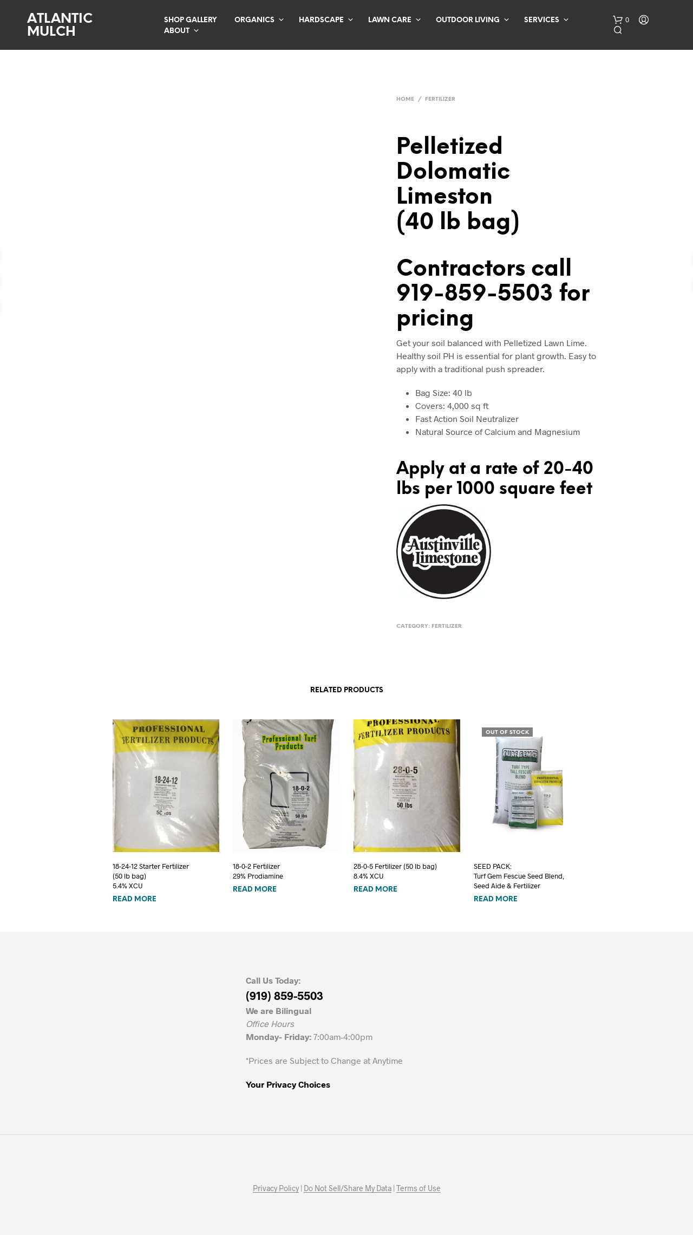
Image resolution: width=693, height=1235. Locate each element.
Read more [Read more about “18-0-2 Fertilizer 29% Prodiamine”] (255, 889)
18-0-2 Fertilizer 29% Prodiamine (258, 871)
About (176, 31)
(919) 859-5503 (284, 995)
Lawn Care (389, 20)
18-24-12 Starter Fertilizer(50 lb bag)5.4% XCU (151, 876)
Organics (254, 20)
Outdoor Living (468, 20)
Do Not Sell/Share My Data (347, 1188)
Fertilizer (440, 99)
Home (405, 99)
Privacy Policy (276, 1188)
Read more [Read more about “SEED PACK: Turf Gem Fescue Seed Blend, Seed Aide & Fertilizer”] (496, 899)
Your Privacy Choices (288, 1084)
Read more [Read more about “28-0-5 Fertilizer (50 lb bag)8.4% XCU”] (375, 889)
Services (541, 20)
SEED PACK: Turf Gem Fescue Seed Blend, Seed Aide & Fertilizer (519, 876)
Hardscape (321, 20)
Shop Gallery (190, 20)
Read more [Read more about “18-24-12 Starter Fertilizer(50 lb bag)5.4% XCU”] (134, 899)
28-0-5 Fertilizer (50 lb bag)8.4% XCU (395, 871)
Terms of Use (418, 1188)
